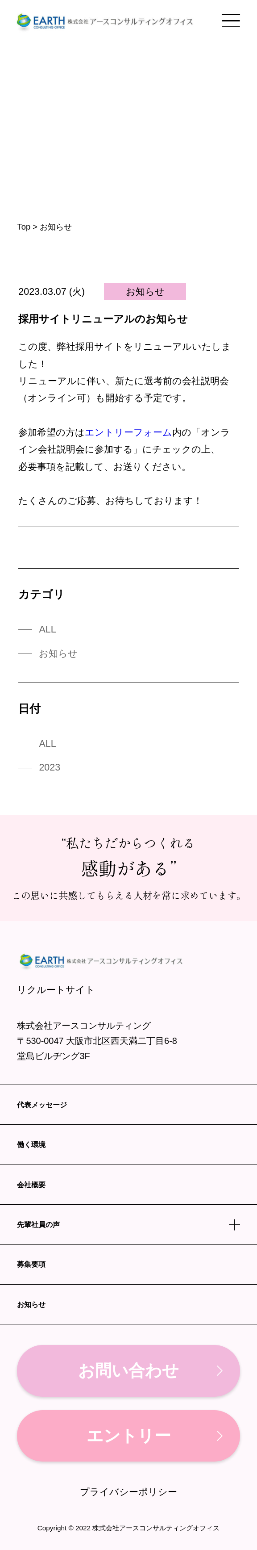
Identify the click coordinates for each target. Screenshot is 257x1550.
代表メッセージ (42, 1105)
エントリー (129, 1436)
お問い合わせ (128, 1370)
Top (23, 226)
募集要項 (31, 1264)
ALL (47, 629)
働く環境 (31, 1144)
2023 (49, 767)
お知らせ (145, 291)
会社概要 (31, 1185)
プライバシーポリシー (128, 1492)
